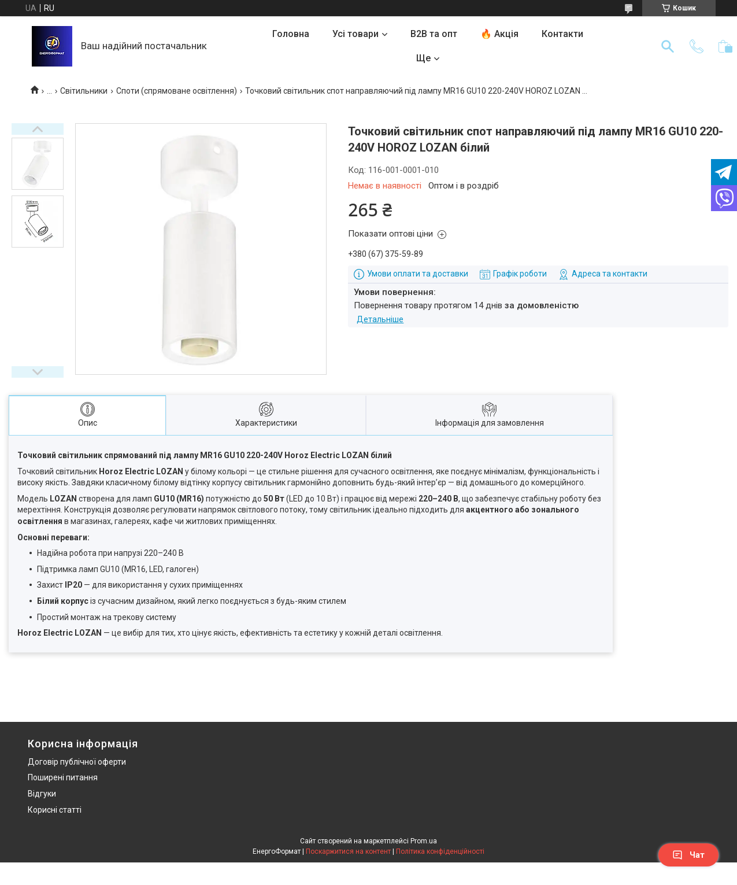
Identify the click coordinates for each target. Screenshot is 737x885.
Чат (688, 855)
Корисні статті (55, 809)
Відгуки (42, 793)
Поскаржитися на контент (348, 851)
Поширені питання (63, 777)
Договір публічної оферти (77, 761)
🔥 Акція (499, 33)
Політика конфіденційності (440, 851)
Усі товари (355, 33)
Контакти (562, 33)
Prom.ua (423, 841)
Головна (290, 33)
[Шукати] (667, 46)
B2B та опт (433, 33)
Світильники (84, 90)
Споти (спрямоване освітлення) (176, 90)
